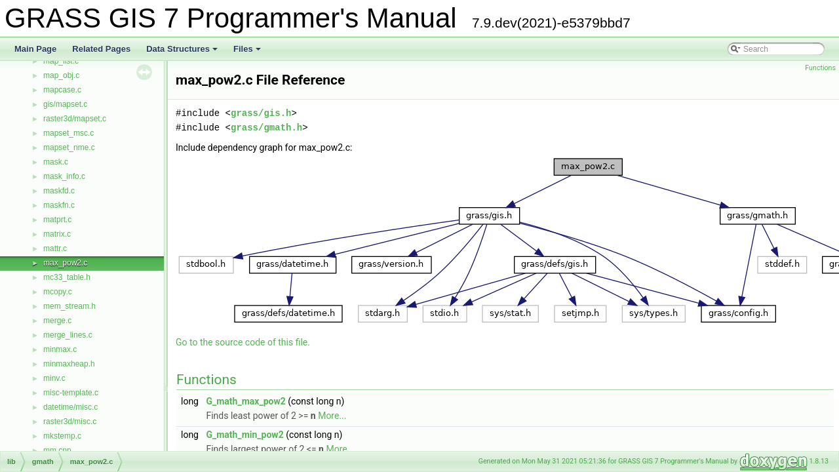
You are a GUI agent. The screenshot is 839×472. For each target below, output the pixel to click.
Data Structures (183, 52)
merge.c (57, 320)
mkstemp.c (62, 436)
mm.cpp (57, 450)
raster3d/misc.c (69, 421)
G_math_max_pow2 (245, 401)
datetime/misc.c (70, 407)
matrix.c (57, 234)
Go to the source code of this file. (243, 342)
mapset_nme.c (69, 147)
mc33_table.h (66, 277)
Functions (820, 68)
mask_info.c (64, 176)
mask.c (55, 162)
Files (248, 52)
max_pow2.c (65, 262)
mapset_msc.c (68, 133)
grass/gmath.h (266, 127)
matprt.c (57, 219)
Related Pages (101, 49)
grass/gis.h (261, 113)
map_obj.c (61, 75)
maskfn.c (59, 205)
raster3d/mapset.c (74, 118)
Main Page (35, 49)
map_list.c (61, 61)
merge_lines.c (67, 335)
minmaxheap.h (69, 363)
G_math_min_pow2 (244, 434)
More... (332, 415)
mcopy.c (57, 291)
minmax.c (60, 349)
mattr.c (55, 248)
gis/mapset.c (65, 104)
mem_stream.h (69, 306)
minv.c (54, 378)
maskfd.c (59, 190)
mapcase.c (62, 89)
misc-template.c (70, 392)
